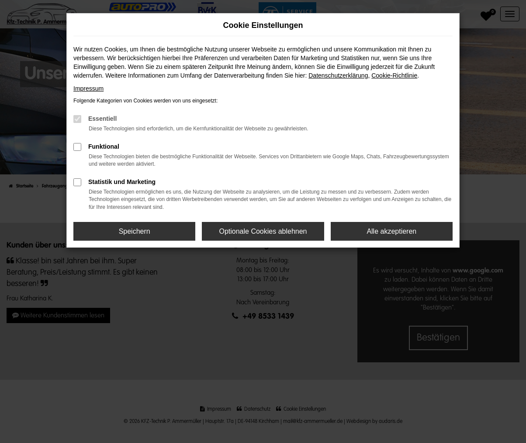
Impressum (88, 88)
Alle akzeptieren (391, 231)
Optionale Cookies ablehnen (263, 231)
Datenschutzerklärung (338, 75)
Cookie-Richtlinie (394, 75)
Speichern (134, 231)
